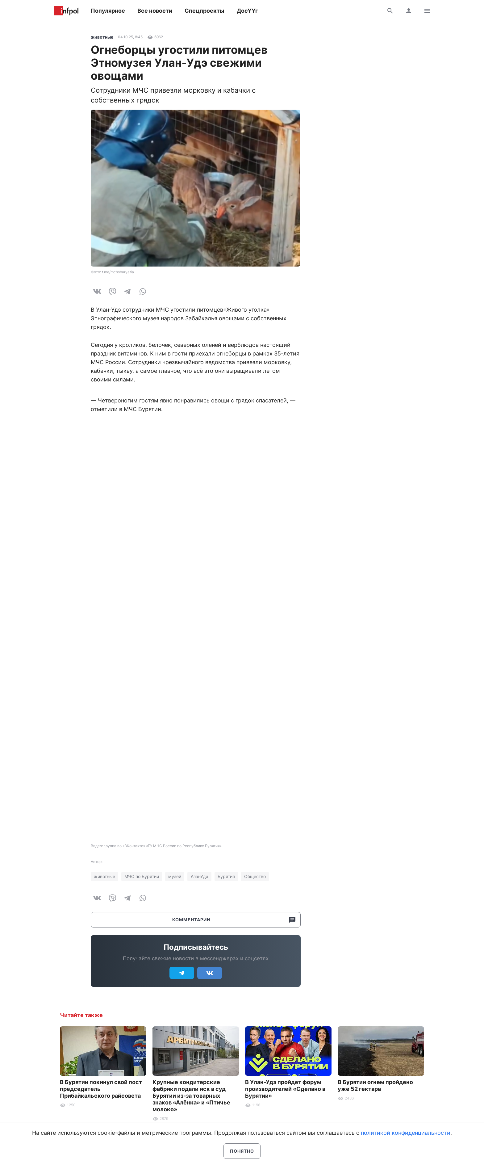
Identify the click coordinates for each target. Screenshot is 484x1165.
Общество (255, 876)
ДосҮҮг (247, 10)
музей (174, 876)
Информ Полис (66, 11)
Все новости (154, 10)
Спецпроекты (204, 10)
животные (102, 37)
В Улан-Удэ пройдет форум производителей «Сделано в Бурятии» (285, 1089)
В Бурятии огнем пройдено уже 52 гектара (375, 1085)
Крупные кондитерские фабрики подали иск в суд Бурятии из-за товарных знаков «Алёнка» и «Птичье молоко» (191, 1095)
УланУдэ (199, 876)
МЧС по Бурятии (141, 876)
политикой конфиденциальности (405, 1132)
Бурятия (226, 876)
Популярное (108, 10)
